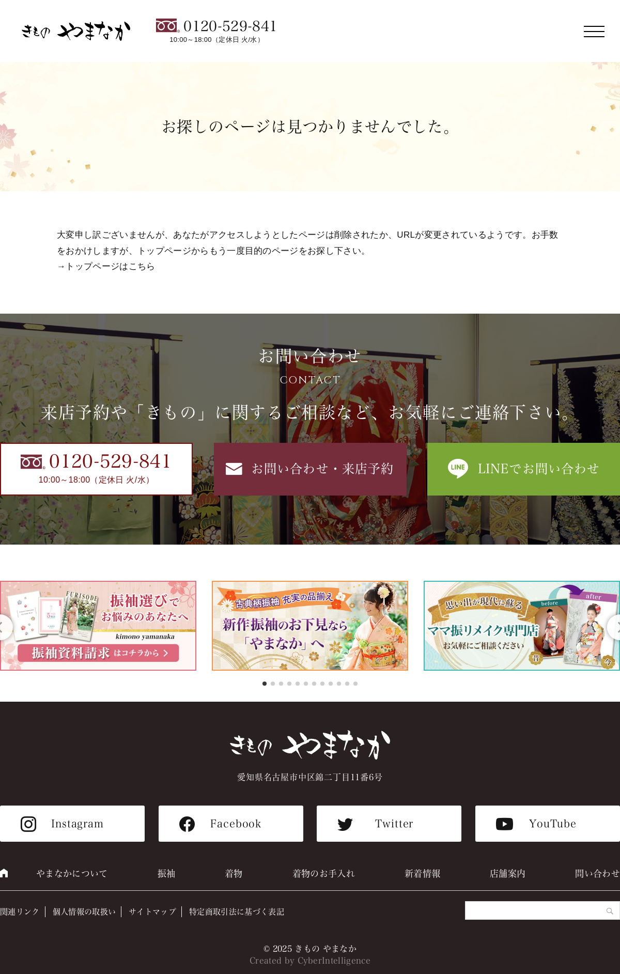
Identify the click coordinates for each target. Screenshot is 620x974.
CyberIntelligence (334, 960)
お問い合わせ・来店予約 (322, 468)
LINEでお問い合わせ (539, 468)
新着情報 (422, 873)
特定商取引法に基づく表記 (236, 912)
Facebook (235, 823)
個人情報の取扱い (84, 912)
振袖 (167, 873)
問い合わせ (597, 873)
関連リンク (20, 912)
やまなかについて (72, 873)
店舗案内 (507, 873)
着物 (234, 873)
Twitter (394, 823)
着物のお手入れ (323, 873)
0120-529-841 (230, 26)
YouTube (553, 823)
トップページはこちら (110, 266)
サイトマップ (152, 912)
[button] (264, 684)
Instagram (77, 823)
